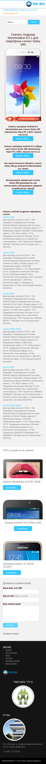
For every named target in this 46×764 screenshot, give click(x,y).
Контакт (9, 658)
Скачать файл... (23, 138)
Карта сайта (11, 664)
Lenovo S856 (9, 252)
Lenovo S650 (9, 217)
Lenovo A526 (8, 367)
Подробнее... (12, 487)
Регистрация (11, 653)
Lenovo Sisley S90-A (12, 405)
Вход (8, 655)
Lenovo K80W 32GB (12, 329)
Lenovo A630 (8, 293)
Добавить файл (13, 661)
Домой (9, 650)
